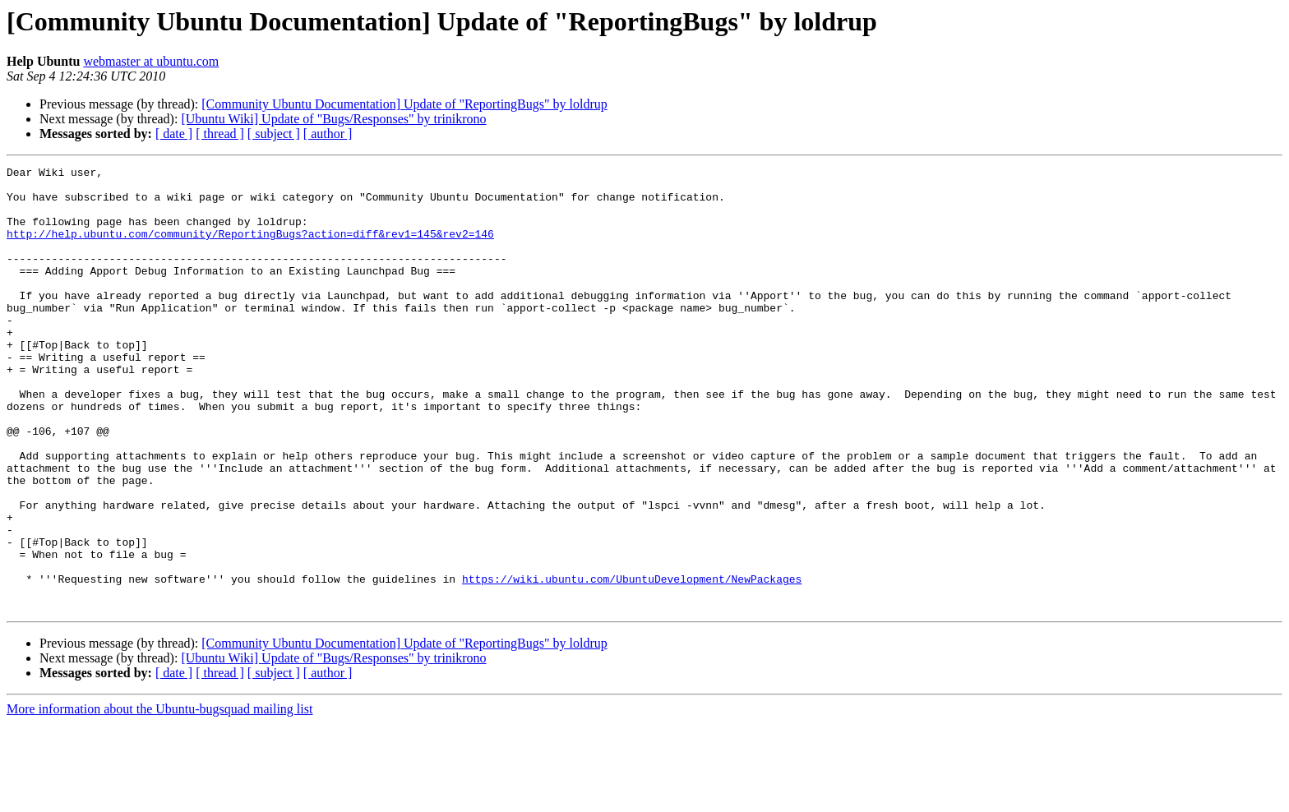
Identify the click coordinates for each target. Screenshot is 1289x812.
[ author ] (328, 134)
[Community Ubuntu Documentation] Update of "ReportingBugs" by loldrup (404, 104)
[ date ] (173, 134)
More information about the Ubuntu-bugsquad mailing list (159, 798)
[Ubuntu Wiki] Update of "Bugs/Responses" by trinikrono (333, 119)
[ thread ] (220, 134)
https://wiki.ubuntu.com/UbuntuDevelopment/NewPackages (632, 662)
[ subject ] (273, 134)
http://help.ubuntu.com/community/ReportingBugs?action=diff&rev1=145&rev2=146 (250, 248)
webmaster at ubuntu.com (151, 61)
